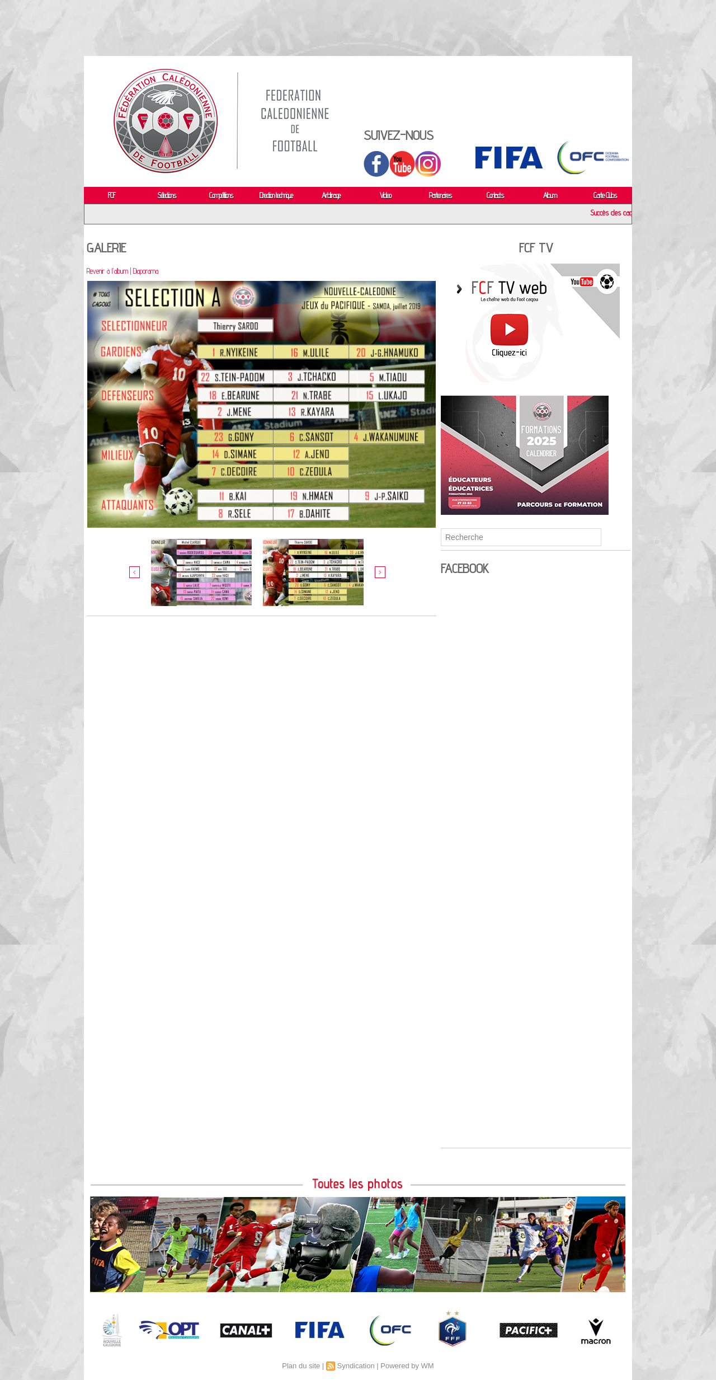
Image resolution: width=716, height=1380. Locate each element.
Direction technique (276, 195)
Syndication (355, 1366)
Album (550, 195)
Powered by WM (407, 1366)
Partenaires (440, 195)
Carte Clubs (604, 195)
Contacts (495, 195)
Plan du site (301, 1366)
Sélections (166, 195)
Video (385, 195)
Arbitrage (331, 195)
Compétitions (221, 195)
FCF (111, 195)
